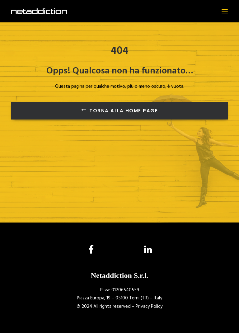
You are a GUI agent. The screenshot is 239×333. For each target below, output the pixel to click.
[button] (224, 11)
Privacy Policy (149, 306)
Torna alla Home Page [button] (119, 110)
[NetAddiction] (39, 11)
